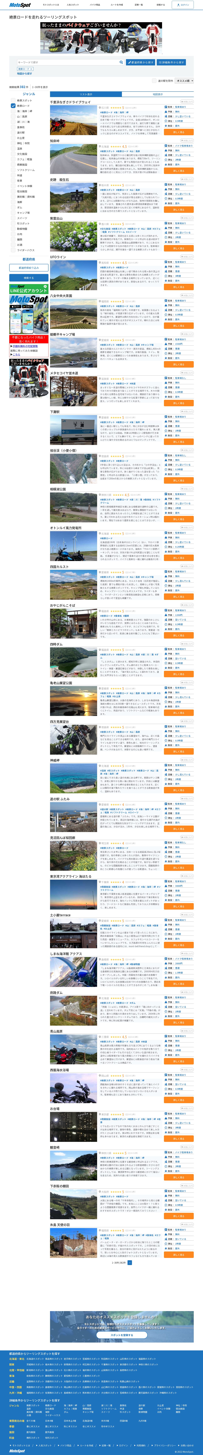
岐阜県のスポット (35, 1376)
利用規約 (141, 1445)
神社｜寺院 (23, 143)
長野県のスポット (128, 1370)
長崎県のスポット (72, 1393)
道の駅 (21, 132)
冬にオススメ (89, 1426)
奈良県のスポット (110, 1381)
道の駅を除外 (165, 81)
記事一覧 (139, 4)
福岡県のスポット (35, 1393)
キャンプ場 (23, 213)
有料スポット (51, 1438)
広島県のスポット (91, 1387)
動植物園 (22, 229)
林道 (19, 175)
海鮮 (19, 202)
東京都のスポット (128, 1364)
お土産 (21, 138)
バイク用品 (95, 4)
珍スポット (23, 223)
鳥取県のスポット (35, 1387)
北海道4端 (88, 1421)
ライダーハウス (26, 250)
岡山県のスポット (72, 1387)
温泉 (19, 148)
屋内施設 (31, 1432)
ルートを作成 (117, 4)
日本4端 (49, 1421)
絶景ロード (23, 106)
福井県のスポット (91, 1370)
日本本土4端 (70, 1421)
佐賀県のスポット (54, 1393)
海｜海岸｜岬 (24, 111)
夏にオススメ (51, 1426)
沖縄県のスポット (168, 1393)
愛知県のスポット (72, 1376)
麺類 (19, 239)
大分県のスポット (110, 1393)
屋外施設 (49, 1432)
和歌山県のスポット (130, 1381)
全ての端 (31, 1421)
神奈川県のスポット (148, 1364)
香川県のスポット (147, 1387)
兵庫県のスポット (91, 1381)
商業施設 (22, 164)
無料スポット (33, 1438)
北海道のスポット (35, 1359)
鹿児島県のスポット (148, 1393)
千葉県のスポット (110, 1364)
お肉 (19, 234)
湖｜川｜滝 (23, 122)
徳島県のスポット (128, 1387)
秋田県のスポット (110, 1359)
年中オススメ (107, 1426)
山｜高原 (22, 116)
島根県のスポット (54, 1387)
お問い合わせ (187, 1445)
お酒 (19, 245)
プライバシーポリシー (165, 1445)
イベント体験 (24, 186)
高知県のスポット (184, 1387)
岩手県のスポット (72, 1359)
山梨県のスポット (110, 1370)
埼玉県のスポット (91, 1364)
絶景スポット (24, 100)
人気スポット (73, 4)
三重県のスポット (91, 1376)
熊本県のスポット (91, 1393)
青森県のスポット (54, 1359)
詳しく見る (178, 132)
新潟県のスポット (35, 1370)
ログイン (123, 1445)
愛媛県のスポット (166, 1387)
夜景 (19, 180)
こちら (16, 354)
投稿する (161, 4)
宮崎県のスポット (128, 1393)
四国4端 (124, 1421)
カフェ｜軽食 (24, 159)
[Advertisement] (28, 450)
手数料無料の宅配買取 (25, 346)
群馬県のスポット (72, 1364)
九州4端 (142, 1421)
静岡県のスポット (54, 1376)
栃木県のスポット (54, 1364)
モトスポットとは (51, 4)
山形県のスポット (128, 1359)
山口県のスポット (110, 1387)
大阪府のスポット (72, 1381)
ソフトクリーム (26, 170)
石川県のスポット (72, 1370)
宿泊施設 (22, 191)
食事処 (21, 127)
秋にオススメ (70, 1426)
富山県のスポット (54, 1370)
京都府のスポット (54, 1381)
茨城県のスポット (35, 1364)
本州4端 (105, 1421)
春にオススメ (33, 1426)
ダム (19, 207)
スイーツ (22, 218)
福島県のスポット (147, 1359)
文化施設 (22, 154)
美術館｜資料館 (26, 196)
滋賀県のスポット (35, 1381)
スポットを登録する (122, 1335)
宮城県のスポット (91, 1359)
